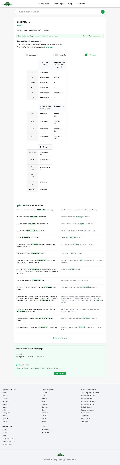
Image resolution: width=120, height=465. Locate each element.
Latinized (32, 55)
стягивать (22, 368)
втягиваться (37, 368)
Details (46, 30)
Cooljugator (20, 357)
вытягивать (54, 368)
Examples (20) (35, 30)
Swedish (45, 413)
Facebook (46, 430)
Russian (30, 357)
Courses (81, 3)
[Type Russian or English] (60, 12)
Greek (4, 393)
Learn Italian (85, 418)
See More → (85, 421)
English (4, 407)
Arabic (4, 398)
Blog (70, 3)
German (5, 418)
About (4, 432)
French (4, 416)
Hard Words (85, 413)
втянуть (49, 47)
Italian (44, 401)
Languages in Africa (88, 395)
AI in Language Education (90, 393)
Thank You (85, 416)
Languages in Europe (88, 401)
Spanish (5, 404)
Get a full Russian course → (92, 36)
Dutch (4, 410)
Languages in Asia (87, 404)
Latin (43, 395)
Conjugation (43, 3)
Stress (93, 55)
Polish (44, 418)
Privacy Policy (7, 444)
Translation (63, 55)
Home (4, 430)
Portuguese (6, 413)
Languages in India (87, 398)
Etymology (58, 3)
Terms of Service (8, 441)
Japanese (5, 401)
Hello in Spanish (86, 407)
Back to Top (60, 373)
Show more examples (60, 338)
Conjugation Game (8, 438)
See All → (5, 421)
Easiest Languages (88, 410)
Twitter (45, 432)
